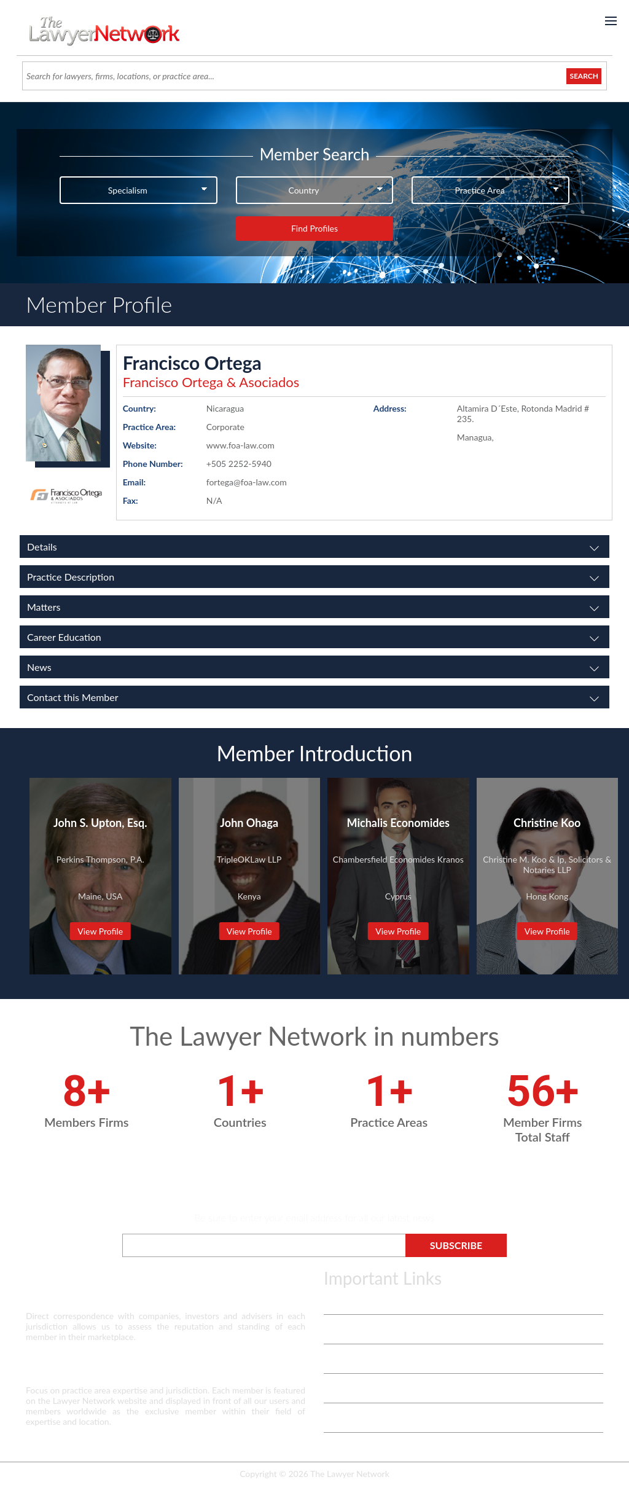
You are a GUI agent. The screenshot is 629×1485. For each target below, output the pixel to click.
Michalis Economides (398, 822)
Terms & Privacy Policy (366, 1300)
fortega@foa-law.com (246, 482)
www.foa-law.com (240, 445)
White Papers (349, 1359)
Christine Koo (547, 822)
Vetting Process (353, 1329)
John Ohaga (249, 822)
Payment (340, 1447)
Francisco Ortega (192, 362)
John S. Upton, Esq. (100, 822)
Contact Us (344, 1388)
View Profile (100, 931)
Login (334, 1418)
